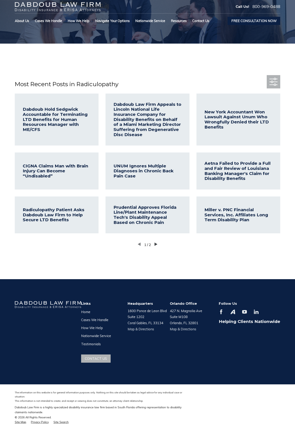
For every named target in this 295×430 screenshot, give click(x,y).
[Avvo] (232, 311)
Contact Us (96, 358)
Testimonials (91, 344)
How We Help (92, 328)
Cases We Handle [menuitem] (48, 21)
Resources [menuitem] (179, 21)
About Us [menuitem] (22, 21)
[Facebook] (221, 311)
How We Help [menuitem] (78, 21)
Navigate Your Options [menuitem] (112, 21)
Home (85, 312)
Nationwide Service (96, 336)
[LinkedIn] (256, 311)
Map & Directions (141, 329)
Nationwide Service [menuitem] (150, 21)
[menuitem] (20, 422)
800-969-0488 (266, 7)
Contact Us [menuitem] (200, 21)
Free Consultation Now (254, 21)
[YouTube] (244, 311)
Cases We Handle (94, 320)
